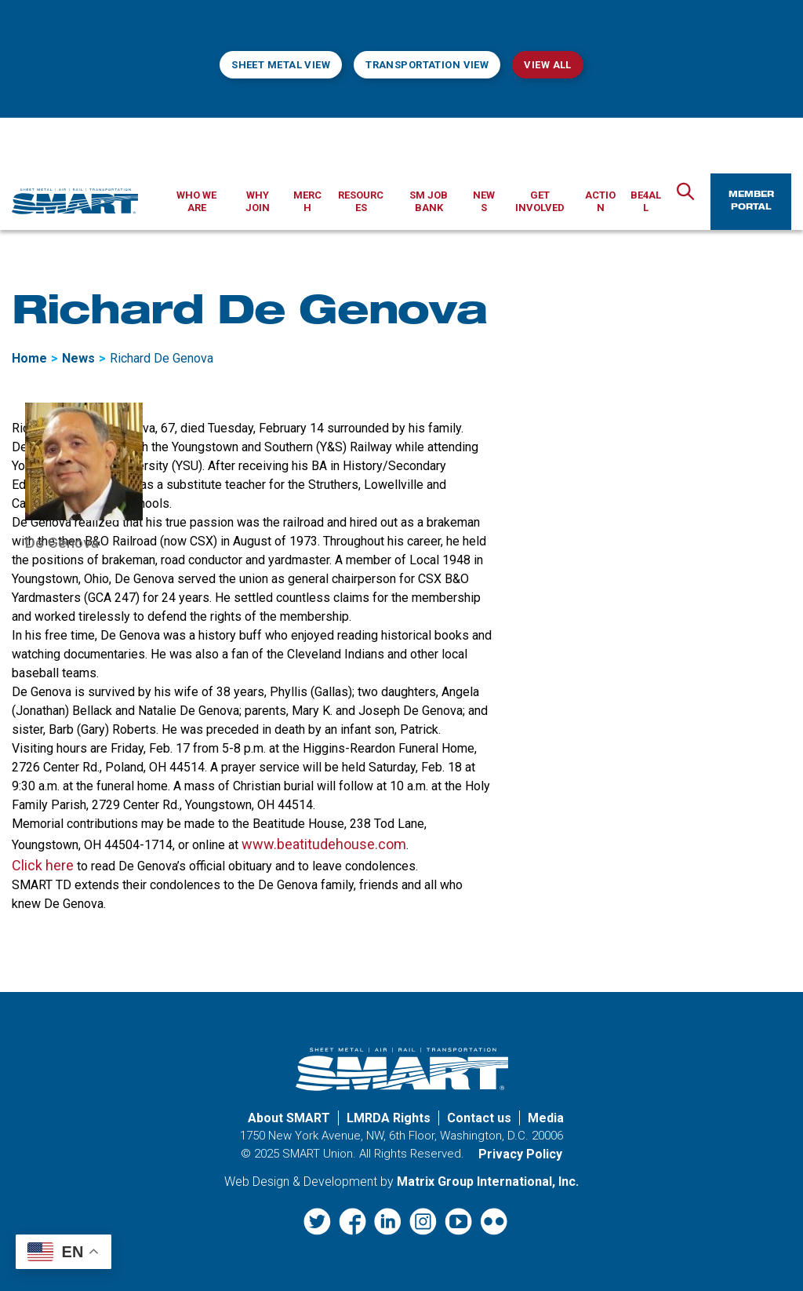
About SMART (289, 1117)
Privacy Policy (520, 1154)
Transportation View (427, 65)
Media (546, 1117)
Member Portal (751, 201)
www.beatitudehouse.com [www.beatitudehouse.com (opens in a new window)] (324, 844)
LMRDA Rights (389, 1117)
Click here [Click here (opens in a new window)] (43, 865)
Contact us (479, 1117)
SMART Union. (319, 1154)
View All (547, 65)
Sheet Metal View (280, 65)
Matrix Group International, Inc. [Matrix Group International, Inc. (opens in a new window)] (488, 1181)
